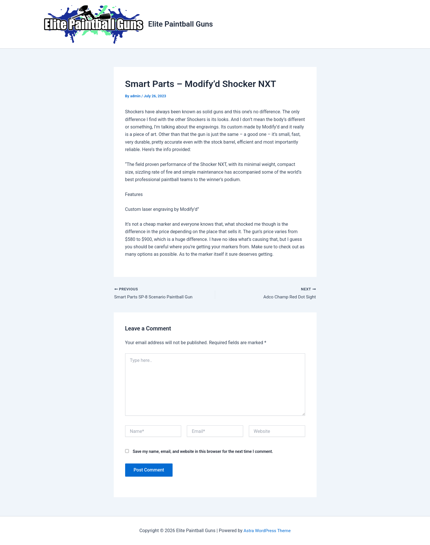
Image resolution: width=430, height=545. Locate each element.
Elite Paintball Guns (180, 24)
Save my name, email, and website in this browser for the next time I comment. (203, 452)
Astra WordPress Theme (267, 530)
